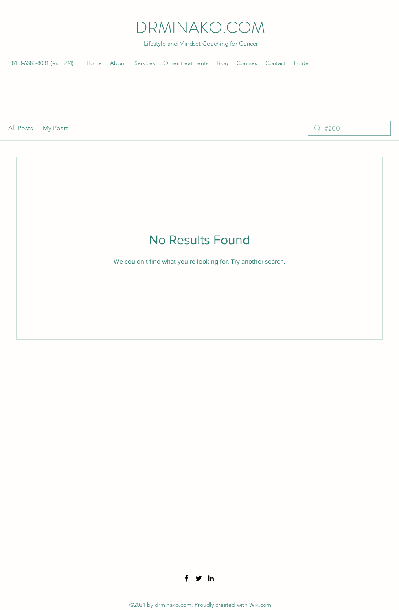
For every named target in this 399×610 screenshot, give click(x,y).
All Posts (20, 128)
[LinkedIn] (211, 578)
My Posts (55, 128)
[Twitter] (199, 578)
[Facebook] (186, 578)
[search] (349, 128)
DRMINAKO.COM (200, 27)
